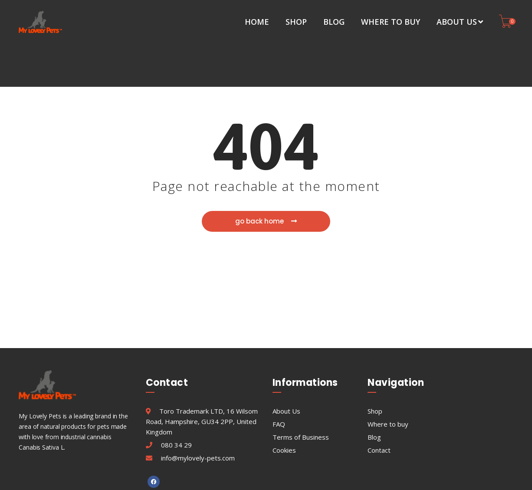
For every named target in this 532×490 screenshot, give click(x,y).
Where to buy (390, 21)
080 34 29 (176, 401)
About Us (460, 21)
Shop (296, 21)
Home (257, 21)
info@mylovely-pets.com (198, 414)
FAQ (279, 380)
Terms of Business (301, 393)
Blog (334, 21)
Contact (379, 406)
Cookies (284, 406)
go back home (266, 178)
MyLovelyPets (295, 479)
